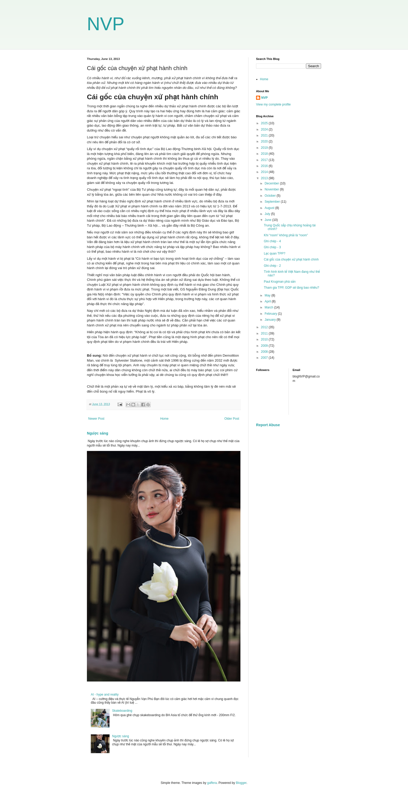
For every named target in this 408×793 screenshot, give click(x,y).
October (271, 195)
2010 (265, 339)
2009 (265, 346)
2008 (265, 352)
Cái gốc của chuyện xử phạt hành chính (291, 259)
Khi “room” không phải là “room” (286, 235)
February (271, 313)
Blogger (241, 783)
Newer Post (96, 418)
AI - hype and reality (105, 694)
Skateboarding (122, 711)
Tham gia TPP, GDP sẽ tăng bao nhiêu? (291, 287)
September (273, 201)
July (268, 214)
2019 (265, 148)
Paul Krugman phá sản (280, 281)
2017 (265, 160)
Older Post (231, 418)
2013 (265, 178)
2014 (265, 172)
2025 (265, 123)
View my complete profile (273, 104)
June (268, 220)
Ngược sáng (97, 433)
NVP (105, 24)
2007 (265, 358)
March (269, 307)
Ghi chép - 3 (272, 247)
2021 (265, 135)
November (272, 189)
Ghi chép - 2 (272, 266)
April (268, 301)
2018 (265, 154)
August (270, 208)
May (268, 295)
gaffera (212, 783)
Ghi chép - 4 (272, 241)
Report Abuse (268, 425)
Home (164, 418)
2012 (265, 327)
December (272, 183)
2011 (265, 333)
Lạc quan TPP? (274, 253)
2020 (265, 141)
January (271, 319)
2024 (265, 129)
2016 (265, 166)
